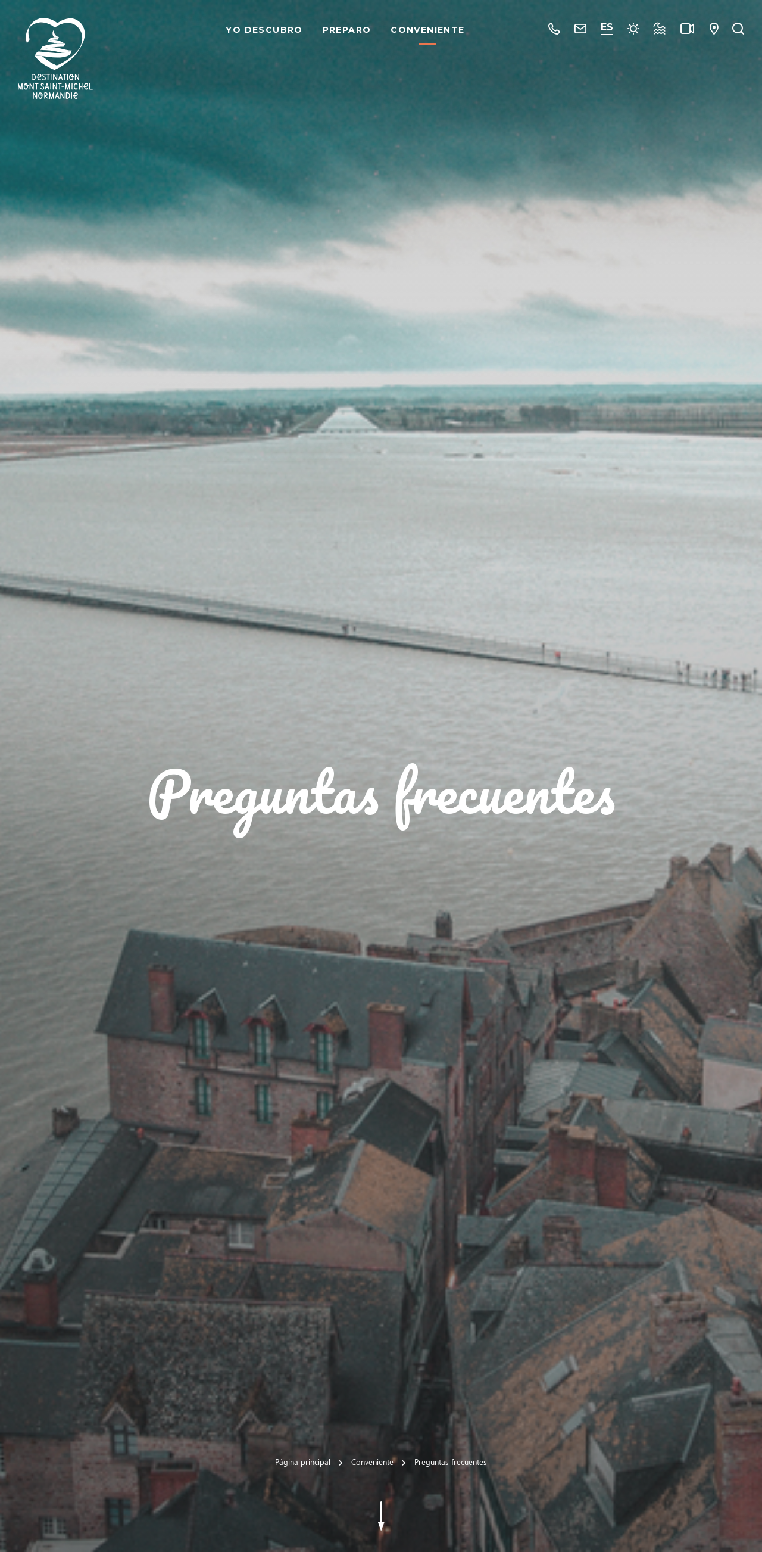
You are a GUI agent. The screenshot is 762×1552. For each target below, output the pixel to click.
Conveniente (427, 29)
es (607, 27)
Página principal (302, 1462)
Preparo (347, 29)
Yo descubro (264, 29)
